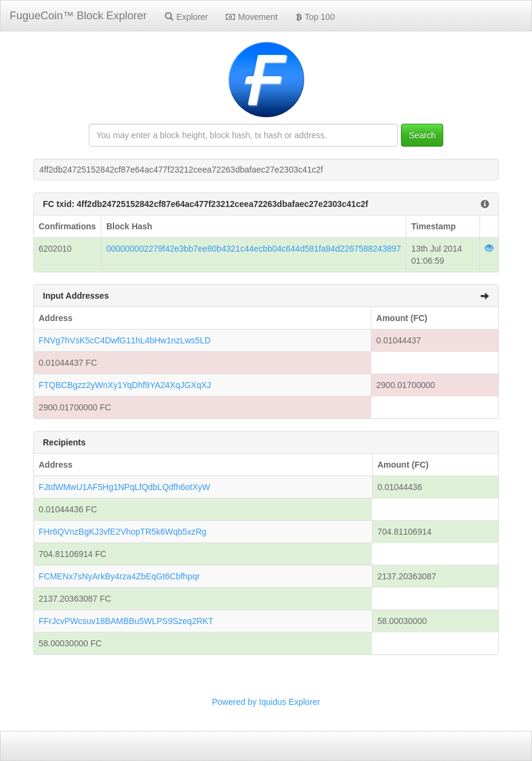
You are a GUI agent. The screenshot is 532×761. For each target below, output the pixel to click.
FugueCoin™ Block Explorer (78, 16)
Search (422, 135)
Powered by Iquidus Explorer (266, 702)
